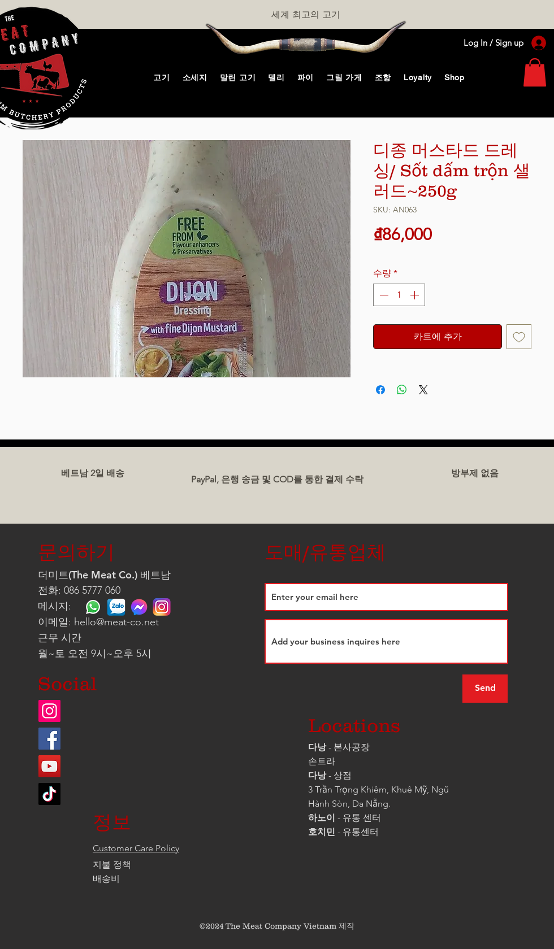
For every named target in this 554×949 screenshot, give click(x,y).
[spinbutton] (399, 295)
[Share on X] (423, 390)
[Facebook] (49, 739)
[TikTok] (49, 794)
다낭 (317, 747)
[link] (535, 72)
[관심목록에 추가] (519, 336)
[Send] (485, 688)
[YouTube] (49, 766)
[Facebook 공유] (380, 390)
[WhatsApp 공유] (402, 390)
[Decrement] (383, 295)
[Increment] (415, 295)
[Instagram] (49, 711)
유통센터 (361, 831)
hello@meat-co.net (116, 622)
